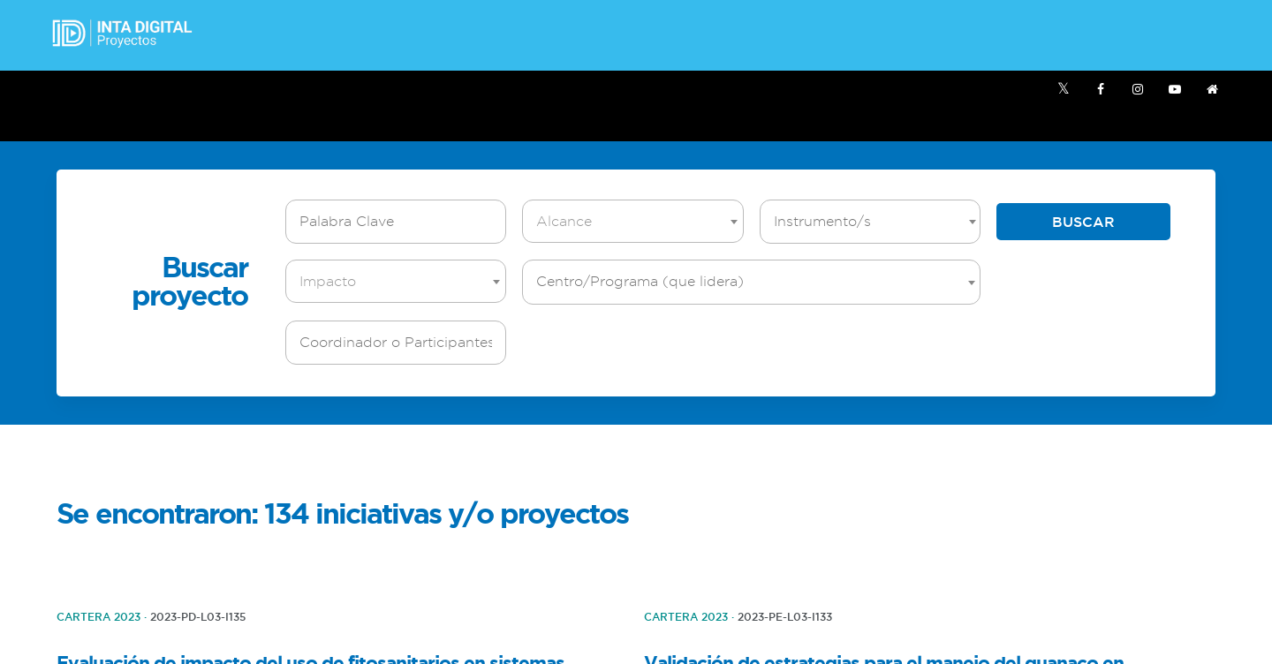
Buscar (1083, 222)
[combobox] (632, 221)
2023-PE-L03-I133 (785, 616)
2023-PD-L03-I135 (198, 616)
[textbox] (637, 221)
